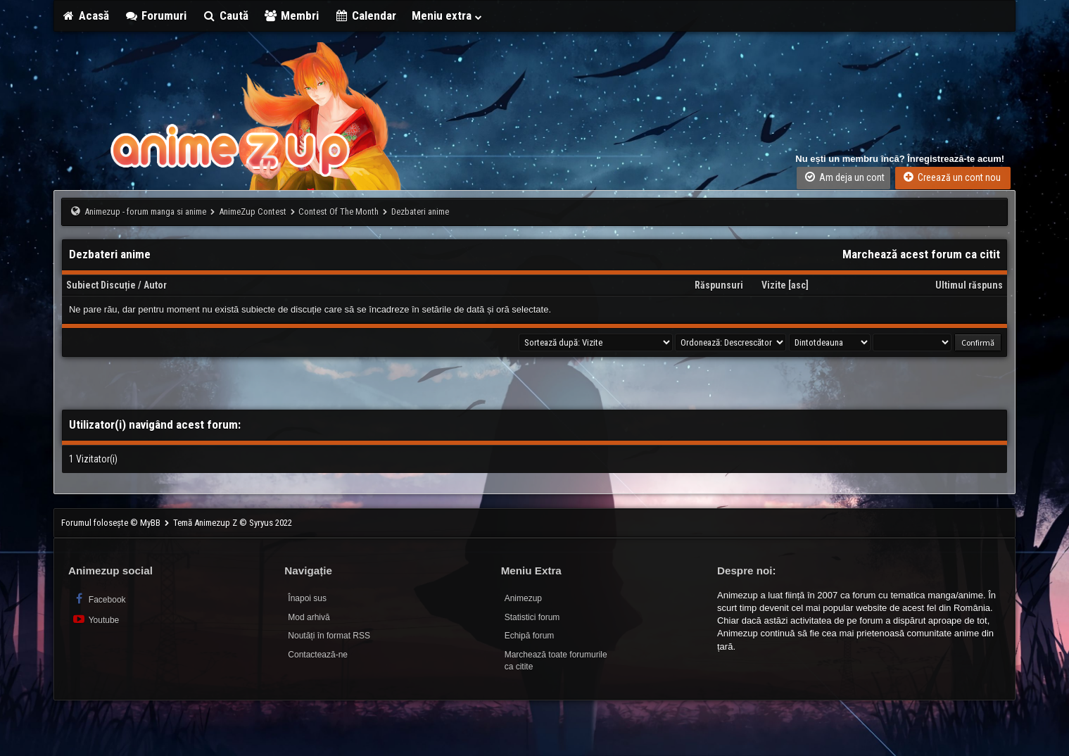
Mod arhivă (308, 617)
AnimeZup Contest (252, 211)
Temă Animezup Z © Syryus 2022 (232, 522)
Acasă (85, 15)
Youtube (95, 619)
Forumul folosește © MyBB (112, 522)
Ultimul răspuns (969, 285)
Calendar (365, 15)
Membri (292, 15)
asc (798, 285)
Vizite (773, 285)
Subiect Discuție (101, 285)
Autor (155, 285)
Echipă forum (530, 636)
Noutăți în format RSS (329, 636)
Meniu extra (447, 15)
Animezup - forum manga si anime (145, 211)
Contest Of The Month (338, 211)
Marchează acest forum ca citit (921, 254)
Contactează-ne (318, 655)
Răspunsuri (719, 285)
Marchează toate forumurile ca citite (556, 661)
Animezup (523, 598)
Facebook (99, 599)
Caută (225, 15)
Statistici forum (532, 617)
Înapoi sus (307, 598)
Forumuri (156, 15)
